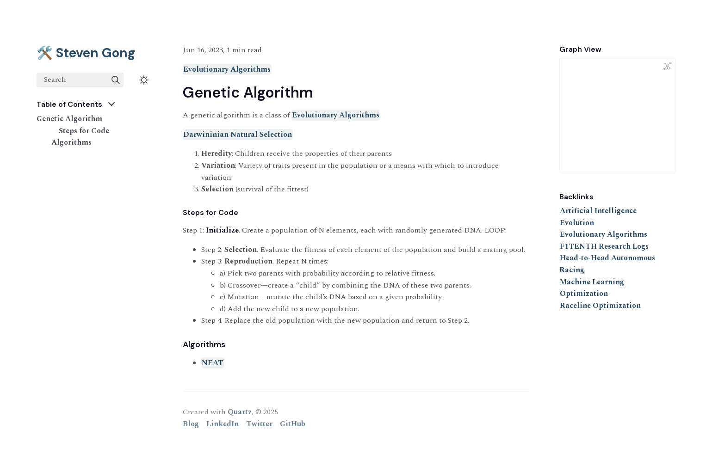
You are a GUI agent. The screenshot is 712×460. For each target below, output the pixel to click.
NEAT (212, 362)
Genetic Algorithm (69, 118)
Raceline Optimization (600, 305)
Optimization (584, 293)
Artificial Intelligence (598, 210)
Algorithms (71, 142)
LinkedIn (222, 423)
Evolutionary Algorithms (227, 69)
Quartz (240, 411)
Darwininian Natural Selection (237, 134)
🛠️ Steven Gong (86, 52)
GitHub (292, 423)
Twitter (259, 423)
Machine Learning (592, 282)
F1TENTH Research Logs (604, 246)
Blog (191, 423)
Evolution (577, 222)
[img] (115, 80)
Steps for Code (84, 130)
